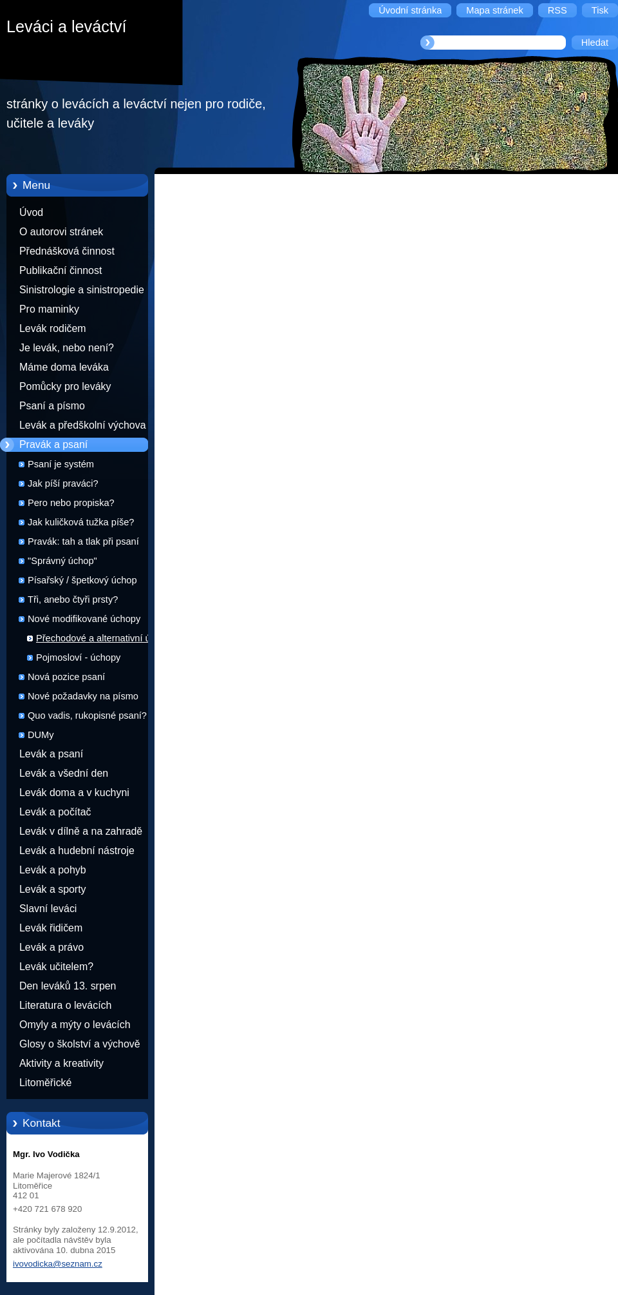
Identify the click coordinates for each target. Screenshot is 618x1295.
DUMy (41, 735)
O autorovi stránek (61, 231)
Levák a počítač (55, 811)
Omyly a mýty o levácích (75, 1024)
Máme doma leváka (64, 367)
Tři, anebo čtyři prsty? (73, 599)
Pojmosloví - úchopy (78, 657)
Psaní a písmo (52, 405)
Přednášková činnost (67, 251)
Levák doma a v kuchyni (74, 792)
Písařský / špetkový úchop (82, 580)
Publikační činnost (60, 270)
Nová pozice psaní (66, 677)
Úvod (31, 212)
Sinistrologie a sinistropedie (81, 289)
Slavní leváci (48, 908)
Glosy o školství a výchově (79, 1043)
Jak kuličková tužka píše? (81, 522)
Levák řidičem (50, 927)
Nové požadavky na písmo (83, 696)
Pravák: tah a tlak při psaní (83, 541)
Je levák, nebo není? (66, 347)
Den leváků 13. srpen (67, 985)
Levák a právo (51, 947)
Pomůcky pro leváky (65, 386)
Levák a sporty (52, 889)
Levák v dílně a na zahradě (80, 831)
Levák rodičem (52, 328)
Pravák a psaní (53, 444)
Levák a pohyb (52, 869)
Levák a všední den (63, 773)
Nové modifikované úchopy (84, 619)
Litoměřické (45, 1082)
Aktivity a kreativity (61, 1063)
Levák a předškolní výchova (82, 425)
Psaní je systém (61, 464)
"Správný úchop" (62, 561)
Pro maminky (49, 309)
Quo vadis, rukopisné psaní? (87, 715)
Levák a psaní (51, 753)
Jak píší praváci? (63, 483)
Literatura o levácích (65, 1005)
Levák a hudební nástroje (77, 850)
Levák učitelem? (56, 966)
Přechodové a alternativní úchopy (106, 638)
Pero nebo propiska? (71, 503)
